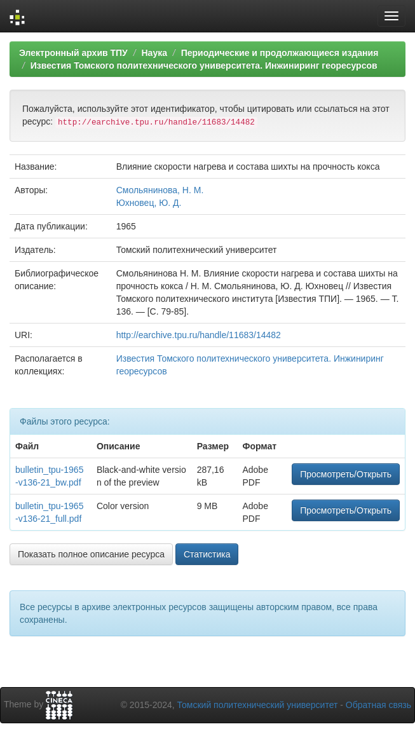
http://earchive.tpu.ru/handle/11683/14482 (198, 335)
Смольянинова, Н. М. (160, 190)
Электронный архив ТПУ (73, 53)
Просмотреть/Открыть (345, 474)
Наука (154, 53)
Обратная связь (378, 705)
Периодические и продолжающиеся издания (280, 53)
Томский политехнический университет (257, 705)
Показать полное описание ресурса (91, 554)
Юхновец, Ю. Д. (149, 203)
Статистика (207, 554)
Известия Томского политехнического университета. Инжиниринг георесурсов (204, 65)
